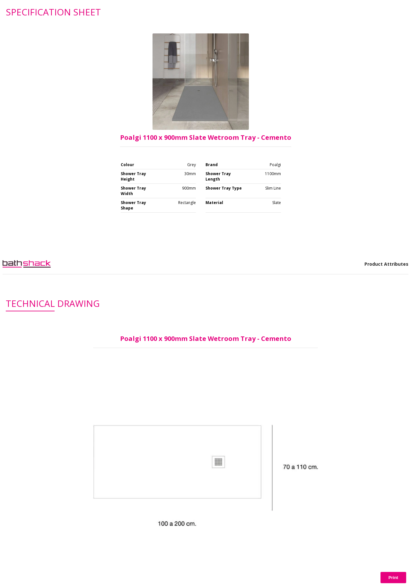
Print (393, 577)
